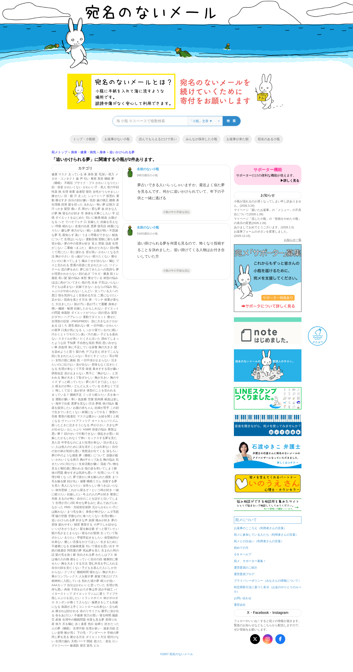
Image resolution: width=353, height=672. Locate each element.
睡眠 (107, 178)
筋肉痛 (99, 399)
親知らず (68, 235)
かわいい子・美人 (94, 187)
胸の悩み (109, 459)
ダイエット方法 (96, 637)
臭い (78, 235)
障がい (86, 208)
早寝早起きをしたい (90, 537)
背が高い (91, 252)
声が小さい (98, 425)
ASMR (87, 429)
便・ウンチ (96, 299)
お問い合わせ (242, 598)
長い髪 (62, 278)
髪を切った (75, 204)
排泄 (64, 204)
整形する (87, 524)
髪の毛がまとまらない (66, 533)
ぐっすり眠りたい (94, 394)
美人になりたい (71, 485)
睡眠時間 (83, 572)
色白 (91, 624)
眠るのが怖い (64, 386)
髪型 (67, 208)
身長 (91, 174)
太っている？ (60, 394)
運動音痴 (91, 239)
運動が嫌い (62, 399)
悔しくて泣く (64, 390)
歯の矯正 (102, 200)
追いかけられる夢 (63, 520)
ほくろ (62, 325)
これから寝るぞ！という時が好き (90, 490)
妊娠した (94, 222)
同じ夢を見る (60, 637)
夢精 (98, 403)
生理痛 (56, 204)
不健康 (78, 615)
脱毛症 (101, 226)
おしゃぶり (74, 429)
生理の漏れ (62, 641)
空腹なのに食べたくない (84, 516)
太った (82, 196)
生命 (94, 282)
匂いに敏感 (93, 217)
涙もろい (112, 451)
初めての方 (241, 547)
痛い (74, 208)
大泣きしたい (64, 304)
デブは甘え (93, 351)
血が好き (80, 390)
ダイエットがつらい (84, 312)
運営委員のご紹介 (245, 567)
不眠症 (68, 183)
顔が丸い (73, 481)
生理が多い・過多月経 (100, 628)
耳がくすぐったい (96, 356)
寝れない (95, 572)
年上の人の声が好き (96, 494)
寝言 (83, 645)
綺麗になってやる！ (95, 412)
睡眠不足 (76, 394)
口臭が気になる (71, 330)
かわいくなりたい (107, 183)
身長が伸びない (96, 511)
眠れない (68, 226)
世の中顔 (113, 187)
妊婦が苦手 (102, 407)
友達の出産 (82, 226)
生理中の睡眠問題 (74, 619)
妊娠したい (74, 494)
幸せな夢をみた (86, 503)
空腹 (91, 399)
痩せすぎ (61, 200)
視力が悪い (91, 615)
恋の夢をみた (70, 269)
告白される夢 (86, 554)
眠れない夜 (82, 325)
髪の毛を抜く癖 (65, 554)
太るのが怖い (67, 498)
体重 (72, 191)
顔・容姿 (57, 187)
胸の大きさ (105, 347)
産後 (58, 619)
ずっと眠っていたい (71, 382)
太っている (75, 174)
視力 (111, 174)
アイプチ (112, 593)
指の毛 (86, 282)
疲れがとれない (99, 247)
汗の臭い (93, 334)
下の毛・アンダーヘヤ (91, 632)
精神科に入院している (66, 581)
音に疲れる (77, 252)
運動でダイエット (94, 317)
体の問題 (57, 472)
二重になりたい (107, 295)
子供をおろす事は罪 (84, 589)
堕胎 (101, 243)
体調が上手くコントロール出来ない (84, 606)
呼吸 (58, 226)
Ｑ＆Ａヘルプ (242, 554)
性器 (54, 191)
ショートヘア (96, 196)
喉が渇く (70, 632)
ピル (97, 645)
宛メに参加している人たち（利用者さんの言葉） (266, 534)
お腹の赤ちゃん (83, 407)
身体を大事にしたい (98, 213)
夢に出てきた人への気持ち (97, 269)
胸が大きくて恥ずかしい (77, 377)
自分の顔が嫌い (78, 200)
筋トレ (114, 273)
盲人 (94, 243)
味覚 (89, 368)
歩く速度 (81, 624)
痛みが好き (102, 520)
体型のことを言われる (101, 390)
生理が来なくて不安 (71, 368)
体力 (58, 624)
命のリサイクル (90, 611)
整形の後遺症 (67, 416)
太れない (89, 204)
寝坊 (89, 191)
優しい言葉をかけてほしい (81, 542)
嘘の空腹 (61, 516)
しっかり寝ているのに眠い (100, 330)
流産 (108, 243)
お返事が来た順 (237, 139)
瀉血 (103, 464)
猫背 (77, 524)
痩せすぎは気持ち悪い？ (80, 472)
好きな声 (82, 520)
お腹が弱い (101, 230)
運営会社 (240, 604)
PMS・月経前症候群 (77, 507)
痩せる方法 (77, 637)
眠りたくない (101, 256)
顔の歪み (104, 312)
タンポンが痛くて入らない (73, 602)
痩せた (111, 317)
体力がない (78, 230)
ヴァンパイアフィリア (76, 421)
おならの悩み (103, 286)
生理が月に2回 (65, 503)
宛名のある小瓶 (269, 139)
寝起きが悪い (106, 433)
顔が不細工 (105, 589)
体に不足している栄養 (82, 347)
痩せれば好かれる (67, 611)
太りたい (70, 537)
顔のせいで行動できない (80, 433)
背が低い (57, 243)
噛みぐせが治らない (95, 261)
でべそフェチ (74, 222)
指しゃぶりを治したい (66, 598)
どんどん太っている (87, 386)
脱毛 (90, 645)
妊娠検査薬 (77, 546)
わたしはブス (104, 554)
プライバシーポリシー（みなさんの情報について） (267, 580)
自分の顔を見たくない (66, 567)
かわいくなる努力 (67, 459)
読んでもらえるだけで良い (158, 139)
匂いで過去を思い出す (100, 546)
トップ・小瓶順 (84, 139)
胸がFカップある (91, 459)
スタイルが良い (68, 338)
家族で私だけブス (106, 576)
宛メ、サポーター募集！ (250, 561)
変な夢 (96, 208)
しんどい (87, 291)
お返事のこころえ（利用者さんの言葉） (260, 528)
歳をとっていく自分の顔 (86, 559)
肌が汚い (80, 304)
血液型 (80, 191)
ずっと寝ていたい (107, 528)
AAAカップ (59, 585)
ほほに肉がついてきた (66, 282)
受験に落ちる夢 (108, 239)
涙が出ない (83, 364)
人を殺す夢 (86, 576)
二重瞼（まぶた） (76, 247)
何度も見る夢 (95, 619)
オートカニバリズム (105, 421)
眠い (90, 230)
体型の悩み (110, 278)
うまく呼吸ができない (96, 235)
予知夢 (71, 343)
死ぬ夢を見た (91, 550)
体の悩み (108, 403)
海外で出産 (62, 403)
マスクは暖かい (87, 416)
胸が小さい (62, 256)
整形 (94, 178)
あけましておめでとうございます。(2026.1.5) (264, 227)
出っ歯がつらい (81, 256)
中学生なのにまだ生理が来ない (81, 442)
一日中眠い (98, 325)
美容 (100, 178)
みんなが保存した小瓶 (201, 139)
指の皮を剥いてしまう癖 (101, 468)
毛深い (103, 174)
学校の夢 (113, 632)
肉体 (67, 589)
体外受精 (61, 490)
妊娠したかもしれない (88, 308)
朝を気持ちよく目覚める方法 (77, 295)
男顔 (98, 343)
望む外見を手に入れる (103, 563)
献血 (104, 217)
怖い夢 (101, 204)
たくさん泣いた (90, 338)
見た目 (56, 442)
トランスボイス (92, 598)
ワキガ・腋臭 (100, 273)
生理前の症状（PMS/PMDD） (71, 321)
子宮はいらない (108, 282)
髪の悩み (74, 278)
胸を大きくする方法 (74, 563)
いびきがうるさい (67, 528)
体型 (84, 278)
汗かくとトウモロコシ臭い (69, 334)
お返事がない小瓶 (117, 139)
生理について (106, 472)
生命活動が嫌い (89, 464)
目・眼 (68, 196)
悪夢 (94, 226)
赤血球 (62, 347)
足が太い (57, 299)
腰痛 (112, 200)
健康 (54, 174)
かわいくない (73, 187)
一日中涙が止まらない (95, 360)
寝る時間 (105, 615)
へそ (61, 222)
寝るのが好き (71, 213)
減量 (83, 481)
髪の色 (80, 351)
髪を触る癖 (87, 528)
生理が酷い (108, 516)
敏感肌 (74, 645)
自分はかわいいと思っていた (86, 585)
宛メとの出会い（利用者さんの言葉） (259, 541)
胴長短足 (57, 373)
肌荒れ (110, 196)
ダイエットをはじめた (70, 217)
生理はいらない (74, 239)
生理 (65, 191)
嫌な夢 (65, 230)
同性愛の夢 (74, 550)
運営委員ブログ (244, 574)
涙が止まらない (74, 373)
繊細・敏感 (65, 308)
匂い (87, 178)
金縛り (99, 624)
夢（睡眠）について (92, 455)
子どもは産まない (63, 286)
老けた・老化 (102, 641)
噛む (112, 261)
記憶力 (110, 204)
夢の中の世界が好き (77, 243)
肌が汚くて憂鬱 (97, 304)
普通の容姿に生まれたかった (89, 265)
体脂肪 (65, 312)
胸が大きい (102, 377)
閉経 (90, 641)
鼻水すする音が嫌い (106, 368)
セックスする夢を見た (102, 438)
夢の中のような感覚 (65, 455)
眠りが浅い (107, 581)
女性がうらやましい (106, 191)
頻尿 (92, 520)
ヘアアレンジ (73, 317)
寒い (74, 399)
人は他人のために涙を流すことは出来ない (83, 446)
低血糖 (82, 399)
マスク (62, 174)
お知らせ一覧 (292, 240)
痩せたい (57, 196)
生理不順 (79, 628)
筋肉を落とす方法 (76, 299)
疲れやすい (65, 524)
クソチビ (70, 572)
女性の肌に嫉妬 (65, 360)
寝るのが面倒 (90, 533)
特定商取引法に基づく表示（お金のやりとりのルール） (267, 589)
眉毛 (71, 325)
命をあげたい (64, 615)
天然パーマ (78, 641)
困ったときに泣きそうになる (71, 425)
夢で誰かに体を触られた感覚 (92, 477)
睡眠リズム (94, 481)
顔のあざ (85, 273)
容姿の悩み (99, 429)
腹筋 (54, 278)
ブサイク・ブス (84, 183)
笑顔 (92, 200)
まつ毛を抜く (76, 511)
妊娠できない (84, 286)
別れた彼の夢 (90, 581)
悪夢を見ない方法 (83, 403)
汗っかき (57, 208)
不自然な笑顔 (86, 343)
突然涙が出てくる (93, 451)
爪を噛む (68, 624)
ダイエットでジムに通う (89, 593)
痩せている (95, 278)
